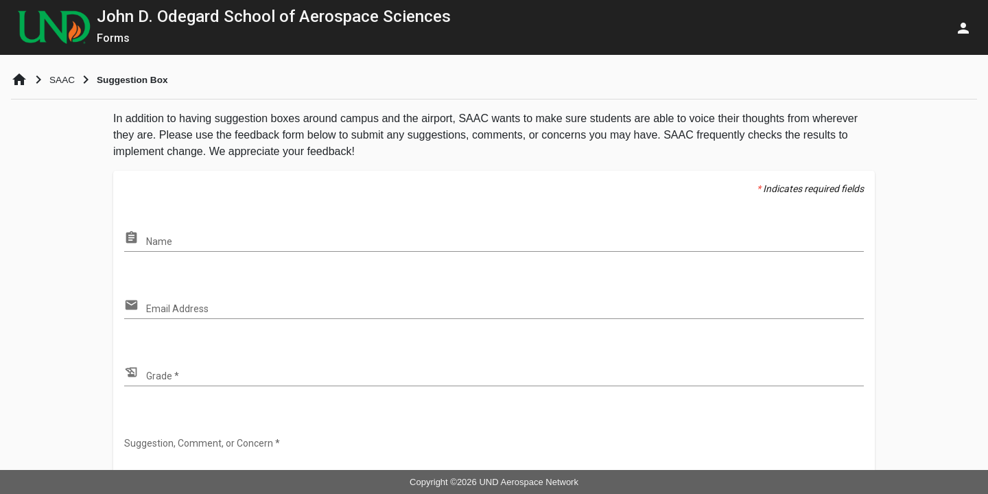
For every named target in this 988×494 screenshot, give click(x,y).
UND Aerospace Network (528, 482)
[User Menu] (963, 27)
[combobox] (505, 242)
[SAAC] (62, 80)
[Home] (19, 79)
